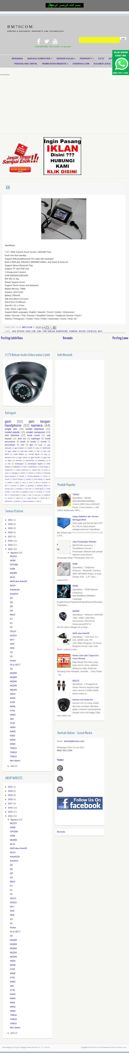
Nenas (30, 474)
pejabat (25, 492)
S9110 (13, 632)
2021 (10, 520)
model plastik (12, 432)
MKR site (37, 1048)
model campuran (35, 432)
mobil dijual (39, 489)
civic (30, 483)
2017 (10, 537)
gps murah (35, 458)
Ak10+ (13, 586)
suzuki (10, 499)
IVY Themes (46, 1048)
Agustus (14, 553)
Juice (7, 474)
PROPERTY (87, 58)
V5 (11, 657)
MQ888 (13, 678)
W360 (12, 699)
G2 (11, 653)
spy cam (37, 495)
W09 (12, 644)
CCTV (102, 58)
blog (17, 483)
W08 (12, 648)
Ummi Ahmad (18, 480)
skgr (24, 495)
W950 (12, 740)
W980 (12, 728)
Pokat (38, 474)
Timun (45, 477)
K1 (11, 623)
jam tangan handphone (55, 331)
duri (6, 486)
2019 (10, 528)
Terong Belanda (34, 477)
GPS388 (14, 565)
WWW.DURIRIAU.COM (118, 1048)
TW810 (75, 495)
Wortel (28, 480)
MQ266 (13, 686)
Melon (23, 474)
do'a (37, 483)
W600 (12, 694)
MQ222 (75, 681)
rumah (44, 442)
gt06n (22, 486)
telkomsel (8, 502)
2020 (10, 524)
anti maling (38, 480)
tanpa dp (43, 499)
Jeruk (46, 470)
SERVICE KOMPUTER (39, 58)
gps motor (23, 458)
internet (19, 461)
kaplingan (35, 439)
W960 (12, 732)
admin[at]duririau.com (74, 741)
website (16, 467)
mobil (29, 448)
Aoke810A (15, 590)
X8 (11, 669)
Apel (24, 467)
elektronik (46, 448)
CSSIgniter (16, 1048)
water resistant (28, 502)
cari (123, 39)
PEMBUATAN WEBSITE (55, 64)
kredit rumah (33, 436)
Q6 (11, 603)
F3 (11, 619)
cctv (23, 445)
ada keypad (18, 331)
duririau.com (10, 458)
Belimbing (32, 467)
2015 (10, 545)
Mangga (15, 474)
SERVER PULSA (66, 58)
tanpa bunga (32, 499)
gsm (39, 331)
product (39, 492)
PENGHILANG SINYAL (25, 64)
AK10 (12, 578)
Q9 (11, 611)
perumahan (10, 445)
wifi (100, 331)
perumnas (30, 461)
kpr (38, 451)
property (41, 461)
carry (24, 483)
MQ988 (75, 611)
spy (30, 495)
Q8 (11, 607)
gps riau (47, 458)
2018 (10, 533)
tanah (23, 442)
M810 (12, 615)
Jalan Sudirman (22, 470)
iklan (10, 461)
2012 (10, 549)
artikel (9, 483)
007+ (12, 640)
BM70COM (20, 26)
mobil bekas (18, 455)
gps (31, 445)
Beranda (67, 338)
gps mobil (12, 451)
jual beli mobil (27, 451)
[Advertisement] (64, 104)
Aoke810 (14, 594)
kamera (73, 331)
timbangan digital (35, 464)
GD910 (13, 636)
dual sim (31, 331)
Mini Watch (15, 761)
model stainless (88, 331)
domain (45, 483)
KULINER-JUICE (102, 64)
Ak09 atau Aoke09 (80, 633)
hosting (19, 489)
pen (32, 492)
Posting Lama (120, 338)
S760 (12, 711)
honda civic (9, 489)
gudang (30, 486)
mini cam (28, 489)
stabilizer (47, 495)
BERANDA (16, 58)
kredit (33, 442)
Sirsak (21, 477)
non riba (16, 492)
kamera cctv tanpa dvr (82, 700)
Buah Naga (44, 467)
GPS (111, 58)
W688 (75, 586)
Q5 (11, 598)
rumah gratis (14, 495)
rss (9, 464)
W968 (12, 744)
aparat (48, 480)
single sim (11, 429)
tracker (17, 502)
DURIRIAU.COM (81, 64)
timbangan (19, 464)
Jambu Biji (36, 470)
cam (37, 448)
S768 (12, 703)
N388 (74, 564)
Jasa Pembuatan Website (84, 542)
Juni (12, 766)
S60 (12, 719)
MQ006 (13, 690)
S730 (12, 724)
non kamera (12, 435)
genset (13, 486)
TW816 (13, 749)
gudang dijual (42, 486)
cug (45, 455)
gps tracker (19, 448)
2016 (10, 541)
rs (49, 461)
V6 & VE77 (15, 665)
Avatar (13, 661)
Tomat (7, 480)
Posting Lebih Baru (12, 338)
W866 (12, 707)
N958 (12, 736)
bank (40, 445)
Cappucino (9, 470)
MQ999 (13, 673)
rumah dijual (33, 455)
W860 (12, 715)
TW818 (13, 753)
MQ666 (13, 682)
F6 (11, 628)
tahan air (19, 499)
